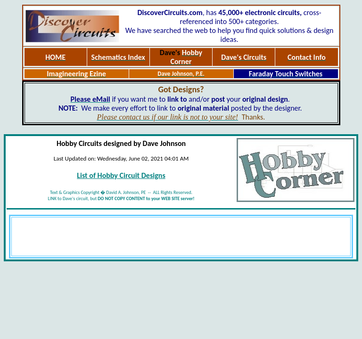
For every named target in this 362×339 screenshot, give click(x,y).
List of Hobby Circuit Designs (121, 175)
